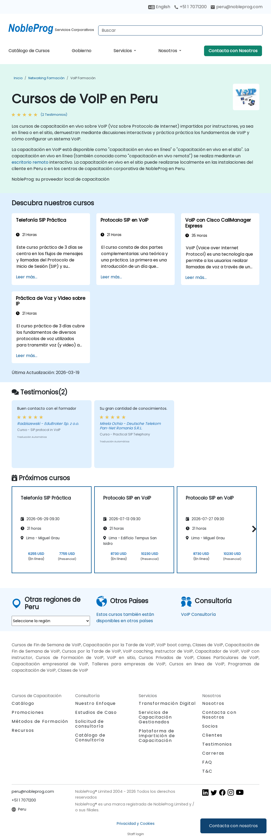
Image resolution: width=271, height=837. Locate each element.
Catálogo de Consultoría (90, 737)
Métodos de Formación (40, 721)
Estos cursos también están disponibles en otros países (125, 617)
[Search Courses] (180, 30)
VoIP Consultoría (198, 614)
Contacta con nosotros (233, 826)
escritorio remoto (30, 162)
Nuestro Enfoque (95, 703)
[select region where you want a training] (51, 621)
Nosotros (168, 51)
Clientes (212, 735)
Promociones (28, 712)
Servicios (123, 51)
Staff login (135, 834)
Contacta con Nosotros (233, 51)
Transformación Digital (167, 703)
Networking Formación (46, 78)
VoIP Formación (83, 78)
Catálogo (23, 703)
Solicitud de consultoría (89, 724)
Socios (210, 726)
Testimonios (217, 744)
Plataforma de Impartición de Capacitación (157, 735)
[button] (253, 529)
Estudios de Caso (96, 712)
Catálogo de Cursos (28, 51)
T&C (207, 771)
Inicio (18, 78)
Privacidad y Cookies (136, 823)
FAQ (207, 762)
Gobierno (81, 51)
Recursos (23, 730)
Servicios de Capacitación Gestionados (155, 717)
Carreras (213, 753)
